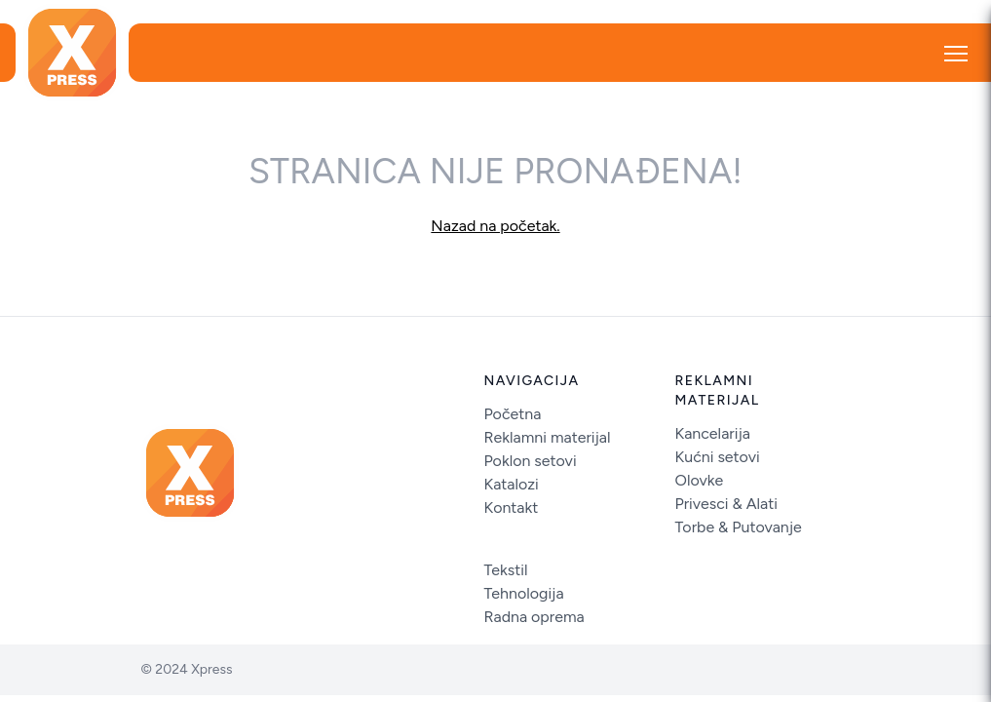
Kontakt (511, 507)
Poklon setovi (530, 460)
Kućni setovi (717, 457)
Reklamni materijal (547, 437)
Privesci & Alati (727, 503)
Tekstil (506, 570)
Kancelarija (712, 433)
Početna (513, 414)
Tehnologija (524, 593)
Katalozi (511, 484)
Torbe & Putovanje (738, 527)
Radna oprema (534, 616)
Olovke (699, 480)
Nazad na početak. (495, 225)
